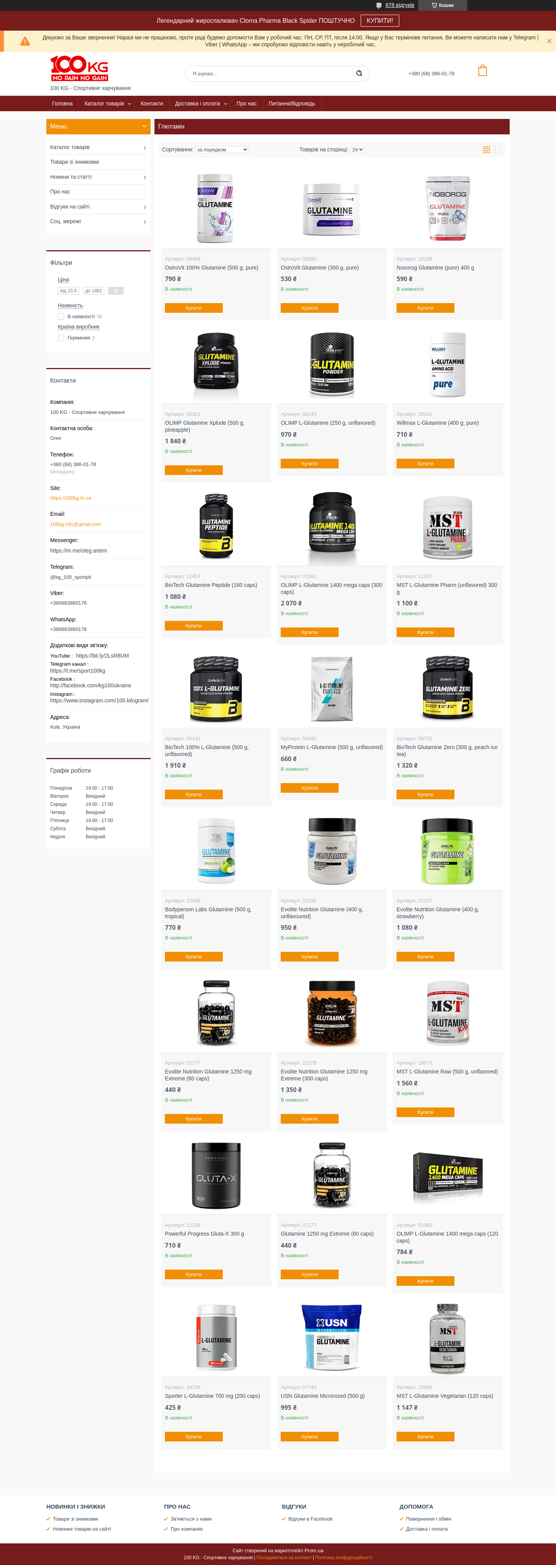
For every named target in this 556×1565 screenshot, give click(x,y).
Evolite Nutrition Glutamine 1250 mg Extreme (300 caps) (324, 1075)
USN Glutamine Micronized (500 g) (322, 1396)
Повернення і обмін (428, 1519)
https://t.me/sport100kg (77, 671)
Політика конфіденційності (344, 1557)
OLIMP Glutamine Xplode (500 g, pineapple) (204, 426)
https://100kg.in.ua (70, 498)
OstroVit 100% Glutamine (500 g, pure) (211, 268)
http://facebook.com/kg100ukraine (90, 685)
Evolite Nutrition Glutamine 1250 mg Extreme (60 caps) (208, 1075)
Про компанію (187, 1529)
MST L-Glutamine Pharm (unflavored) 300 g (447, 588)
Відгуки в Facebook (310, 1519)
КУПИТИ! (380, 20)
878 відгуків (399, 5)
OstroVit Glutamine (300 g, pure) (320, 268)
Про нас (247, 103)
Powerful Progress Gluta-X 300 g (204, 1234)
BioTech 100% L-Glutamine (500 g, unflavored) (207, 750)
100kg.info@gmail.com (75, 524)
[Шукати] (359, 73)
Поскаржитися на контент (283, 1557)
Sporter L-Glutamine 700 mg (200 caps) (212, 1396)
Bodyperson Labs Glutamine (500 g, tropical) (208, 912)
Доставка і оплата (197, 103)
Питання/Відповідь (292, 103)
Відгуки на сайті (70, 206)
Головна (62, 103)
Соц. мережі (65, 221)
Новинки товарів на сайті (82, 1529)
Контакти (152, 103)
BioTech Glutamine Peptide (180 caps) (211, 585)
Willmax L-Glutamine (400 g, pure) (438, 423)
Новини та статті (71, 177)
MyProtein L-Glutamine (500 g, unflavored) (332, 747)
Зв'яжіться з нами (191, 1519)
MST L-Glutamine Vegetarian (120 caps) (445, 1396)
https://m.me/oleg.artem (78, 551)
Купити (194, 308)
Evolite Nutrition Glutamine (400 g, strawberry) (438, 912)
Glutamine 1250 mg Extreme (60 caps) (327, 1234)
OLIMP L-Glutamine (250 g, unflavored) (328, 423)
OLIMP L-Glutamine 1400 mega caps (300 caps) (331, 588)
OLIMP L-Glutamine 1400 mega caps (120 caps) (447, 1237)
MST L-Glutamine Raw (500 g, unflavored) (447, 1071)
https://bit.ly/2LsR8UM (102, 656)
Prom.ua (314, 1550)
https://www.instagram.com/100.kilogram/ (99, 700)
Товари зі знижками (74, 162)
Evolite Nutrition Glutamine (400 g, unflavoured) (322, 912)
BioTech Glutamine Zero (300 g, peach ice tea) (447, 750)
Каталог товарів (104, 103)
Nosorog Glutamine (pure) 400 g (435, 268)
